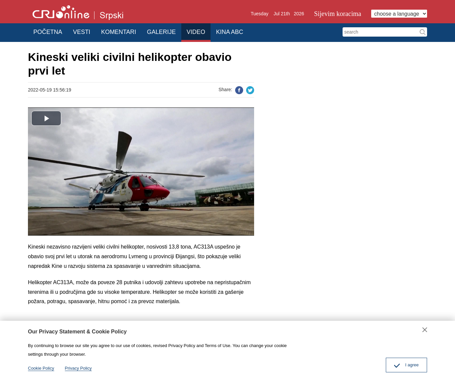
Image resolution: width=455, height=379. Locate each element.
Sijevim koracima (337, 13)
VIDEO (209, 31)
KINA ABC (246, 31)
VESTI (86, 31)
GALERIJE (171, 31)
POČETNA (49, 31)
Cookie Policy (41, 368)
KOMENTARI (126, 31)
